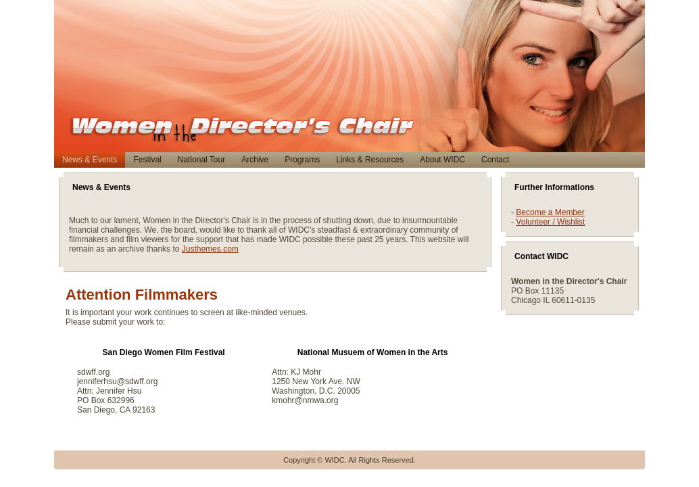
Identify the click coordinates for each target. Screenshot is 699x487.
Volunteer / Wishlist (550, 222)
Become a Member (550, 212)
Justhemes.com (210, 249)
